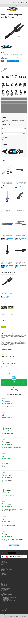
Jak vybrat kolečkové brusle (7, 356)
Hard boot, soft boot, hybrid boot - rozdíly (11, 341)
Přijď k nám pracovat (4, 568)
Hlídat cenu (4, 64)
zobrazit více (22, 155)
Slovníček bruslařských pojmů (8, 363)
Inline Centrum (4, 2)
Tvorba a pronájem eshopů (5, 616)
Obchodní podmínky (4, 565)
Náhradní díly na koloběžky (12, 5)
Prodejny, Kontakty (4, 561)
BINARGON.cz (12, 616)
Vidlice (19, 5)
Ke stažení (2, 570)
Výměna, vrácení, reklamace (5, 564)
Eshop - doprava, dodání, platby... (6, 569)
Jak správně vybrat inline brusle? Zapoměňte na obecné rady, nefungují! (12, 349)
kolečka (9, 120)
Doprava (5, 58)
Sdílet (7, 64)
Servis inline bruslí (4, 563)
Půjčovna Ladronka (4, 562)
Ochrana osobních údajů (5, 567)
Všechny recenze (14, 545)
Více (2, 338)
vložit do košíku (12, 60)
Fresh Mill (24, 616)
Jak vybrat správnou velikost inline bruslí (10, 333)
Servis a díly (4, 5)
